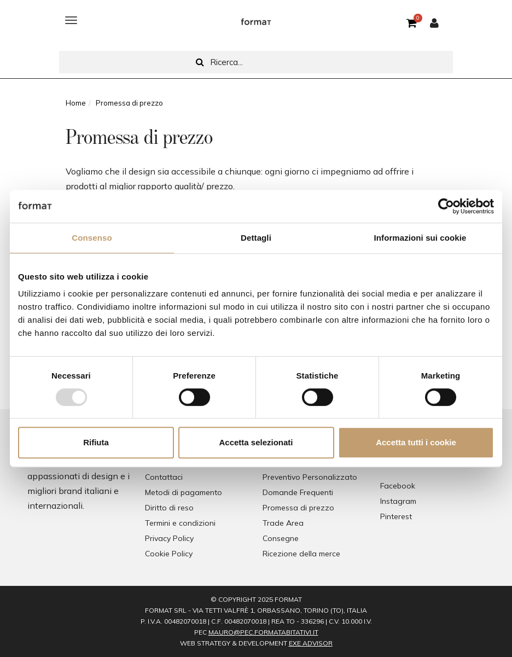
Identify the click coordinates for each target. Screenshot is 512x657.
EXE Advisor (311, 643)
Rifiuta (96, 442)
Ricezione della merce (301, 554)
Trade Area (283, 523)
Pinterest (396, 516)
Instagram (398, 501)
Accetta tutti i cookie (416, 442)
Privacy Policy (169, 538)
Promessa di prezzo (298, 508)
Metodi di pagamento (183, 492)
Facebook (397, 486)
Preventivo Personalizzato (310, 477)
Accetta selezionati (256, 442)
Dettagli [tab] (256, 237)
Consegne (281, 538)
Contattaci (164, 477)
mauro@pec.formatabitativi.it (263, 632)
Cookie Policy (169, 554)
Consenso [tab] (92, 237)
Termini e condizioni (180, 523)
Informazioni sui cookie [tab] (420, 237)
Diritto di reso (169, 508)
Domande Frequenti (298, 492)
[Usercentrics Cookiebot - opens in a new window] (446, 206)
